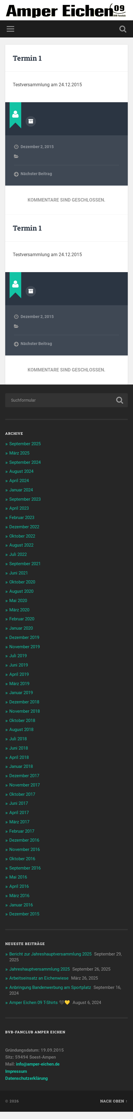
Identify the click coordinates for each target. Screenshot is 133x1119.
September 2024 (25, 462)
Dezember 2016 (24, 840)
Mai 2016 (18, 877)
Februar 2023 (21, 517)
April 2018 (19, 757)
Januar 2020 (21, 628)
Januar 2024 (21, 490)
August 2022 (21, 545)
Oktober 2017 (22, 794)
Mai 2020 (18, 600)
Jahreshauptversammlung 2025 (39, 969)
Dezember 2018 (24, 702)
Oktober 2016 (22, 858)
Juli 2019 (18, 655)
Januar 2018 (21, 766)
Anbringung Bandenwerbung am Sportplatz (50, 987)
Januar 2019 (21, 692)
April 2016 (19, 886)
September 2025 (25, 443)
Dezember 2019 (24, 637)
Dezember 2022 (24, 526)
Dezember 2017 (24, 775)
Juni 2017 (18, 803)
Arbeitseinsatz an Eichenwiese (39, 978)
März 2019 (19, 683)
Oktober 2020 (22, 582)
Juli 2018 (18, 738)
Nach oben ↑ (113, 1101)
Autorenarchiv (31, 121)
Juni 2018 (18, 748)
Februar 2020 (21, 619)
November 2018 (24, 711)
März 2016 (19, 895)
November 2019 (24, 646)
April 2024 (19, 480)
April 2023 (19, 508)
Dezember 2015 (24, 914)
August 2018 (21, 729)
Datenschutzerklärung (26, 1078)
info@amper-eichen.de (38, 1064)
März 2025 (19, 453)
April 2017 (19, 812)
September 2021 (25, 563)
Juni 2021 (18, 573)
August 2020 (21, 591)
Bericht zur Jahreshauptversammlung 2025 (50, 954)
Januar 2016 (21, 905)
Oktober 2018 (22, 720)
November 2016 (24, 849)
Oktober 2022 (22, 536)
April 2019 (19, 674)
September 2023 (25, 499)
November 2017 (24, 785)
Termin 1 (27, 58)
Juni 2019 (18, 665)
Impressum (16, 1071)
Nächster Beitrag (36, 173)
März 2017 (19, 822)
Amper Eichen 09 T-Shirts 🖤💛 (39, 1002)
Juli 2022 (18, 554)
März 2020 (19, 610)
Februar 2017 (21, 831)
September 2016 (25, 868)
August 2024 (21, 471)
